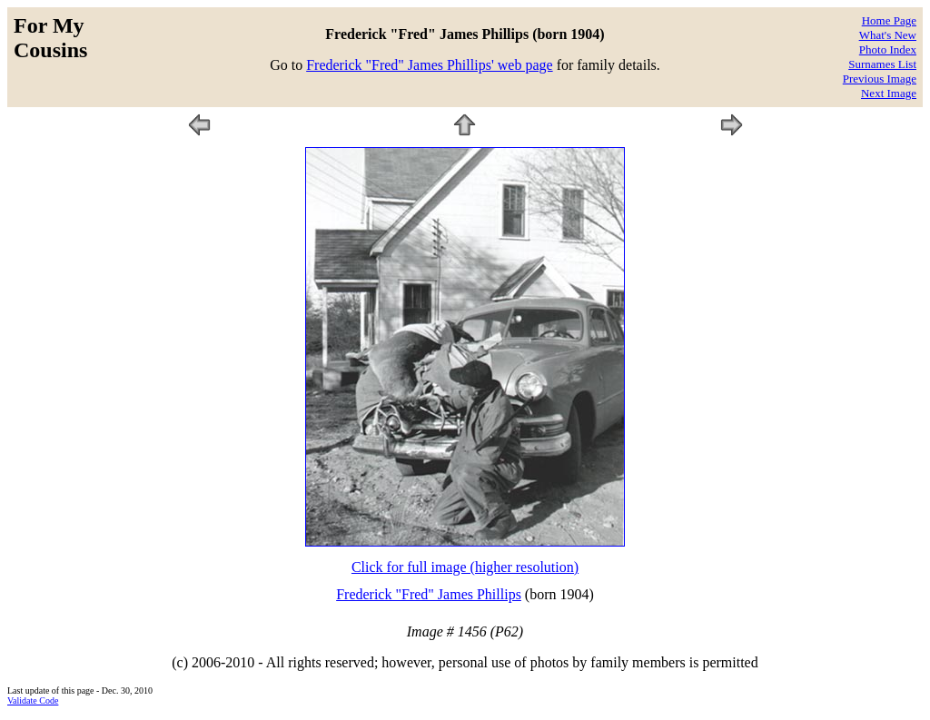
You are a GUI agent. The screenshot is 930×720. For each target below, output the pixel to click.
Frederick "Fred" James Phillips (428, 594)
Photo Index (887, 49)
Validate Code (32, 700)
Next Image (888, 93)
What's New (887, 35)
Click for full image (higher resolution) (465, 567)
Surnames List (882, 64)
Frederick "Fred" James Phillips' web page (429, 65)
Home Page (889, 20)
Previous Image (879, 78)
